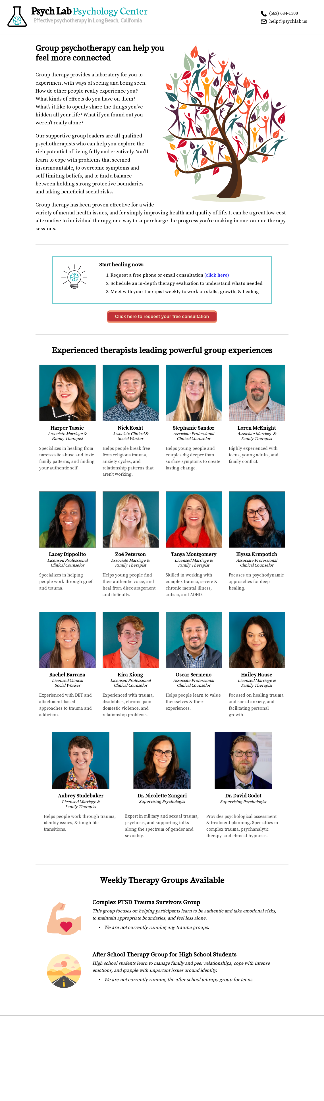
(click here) (216, 275)
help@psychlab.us (288, 21)
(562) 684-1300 (283, 13)
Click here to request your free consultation (162, 316)
